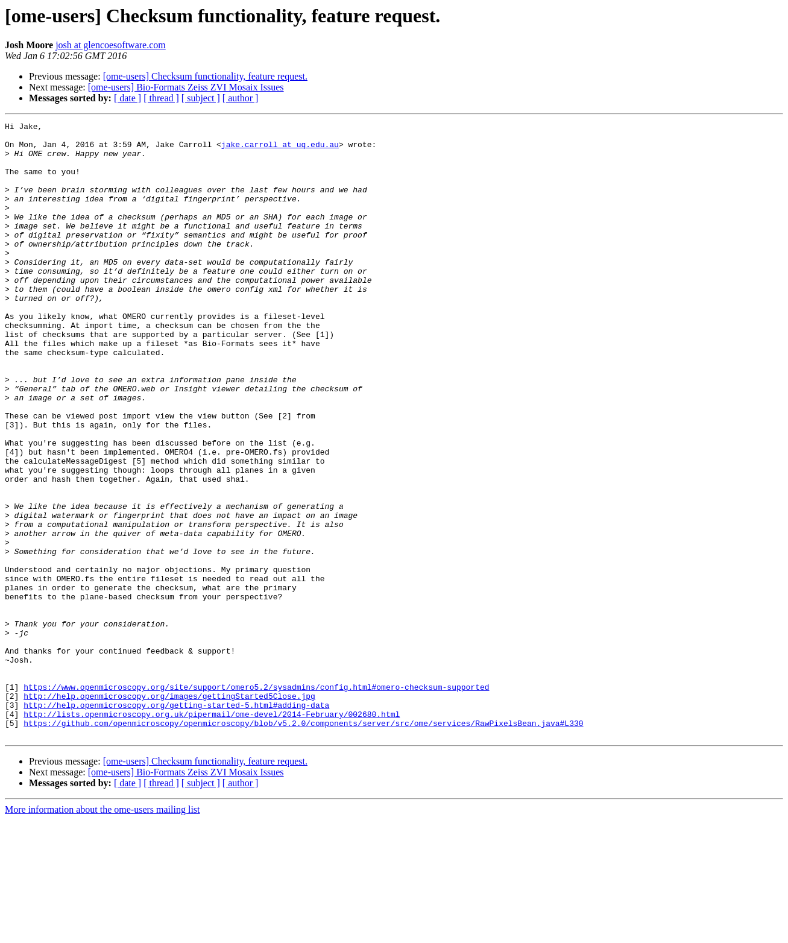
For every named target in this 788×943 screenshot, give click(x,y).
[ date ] (127, 98)
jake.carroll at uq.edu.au (280, 149)
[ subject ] (200, 98)
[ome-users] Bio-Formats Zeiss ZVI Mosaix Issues (186, 87)
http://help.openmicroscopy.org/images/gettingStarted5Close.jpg (169, 811)
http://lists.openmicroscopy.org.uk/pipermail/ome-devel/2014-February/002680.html (212, 833)
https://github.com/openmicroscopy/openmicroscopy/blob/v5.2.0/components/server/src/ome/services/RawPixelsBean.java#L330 (303, 844)
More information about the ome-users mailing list (102, 932)
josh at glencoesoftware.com (110, 45)
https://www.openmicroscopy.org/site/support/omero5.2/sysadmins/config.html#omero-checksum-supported (256, 800)
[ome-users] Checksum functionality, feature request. (205, 76)
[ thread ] (161, 98)
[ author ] (240, 98)
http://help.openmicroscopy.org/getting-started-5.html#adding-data (176, 822)
